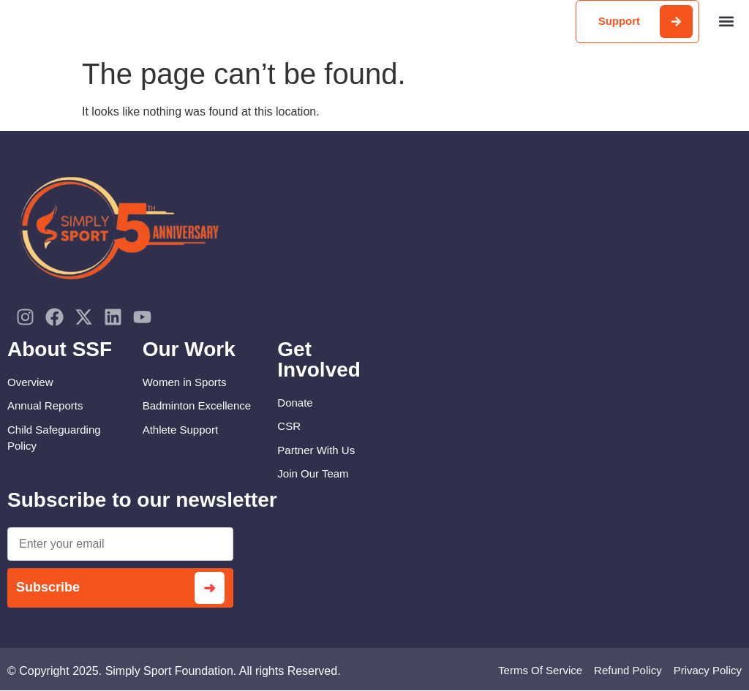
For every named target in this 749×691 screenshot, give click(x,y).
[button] (726, 22)
